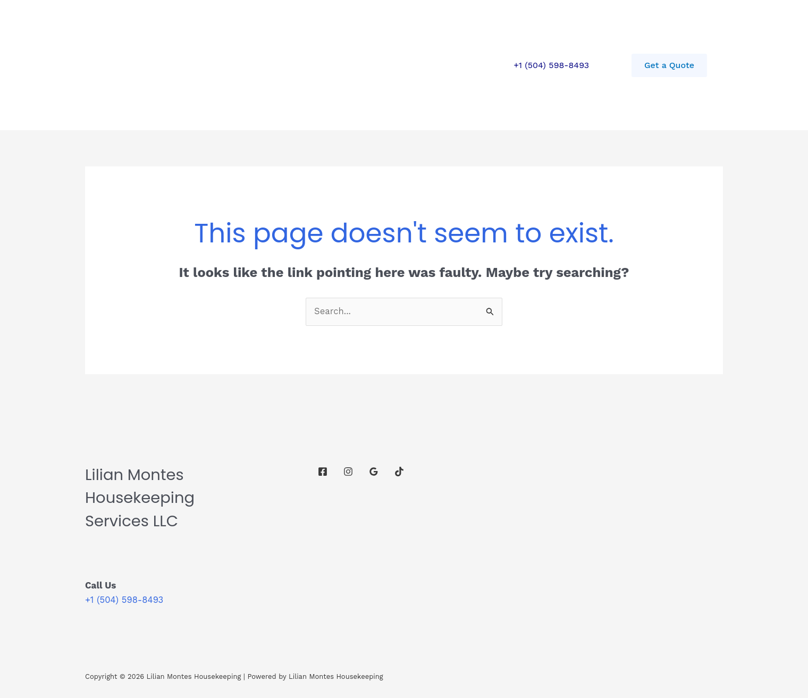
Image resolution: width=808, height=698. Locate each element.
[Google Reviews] (373, 471)
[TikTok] (399, 471)
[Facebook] (322, 471)
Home (171, 65)
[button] (669, 65)
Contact (274, 65)
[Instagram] (348, 471)
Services (220, 65)
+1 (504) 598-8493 (551, 65)
